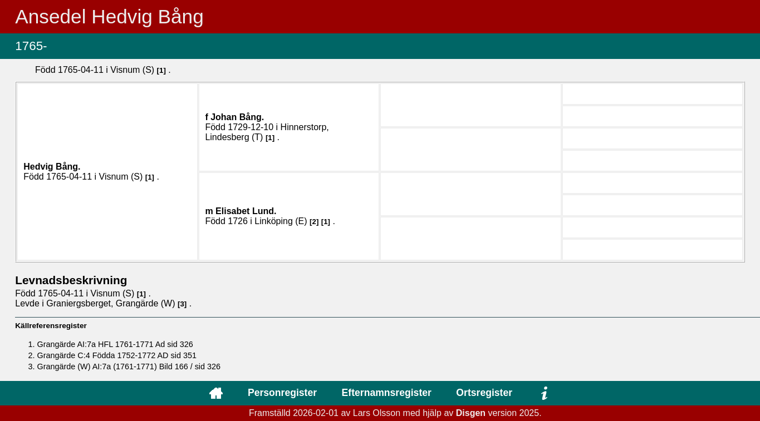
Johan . (237, 117)
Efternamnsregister (387, 392)
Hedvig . (51, 166)
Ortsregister (484, 392)
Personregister (282, 392)
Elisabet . (245, 211)
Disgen (471, 413)
